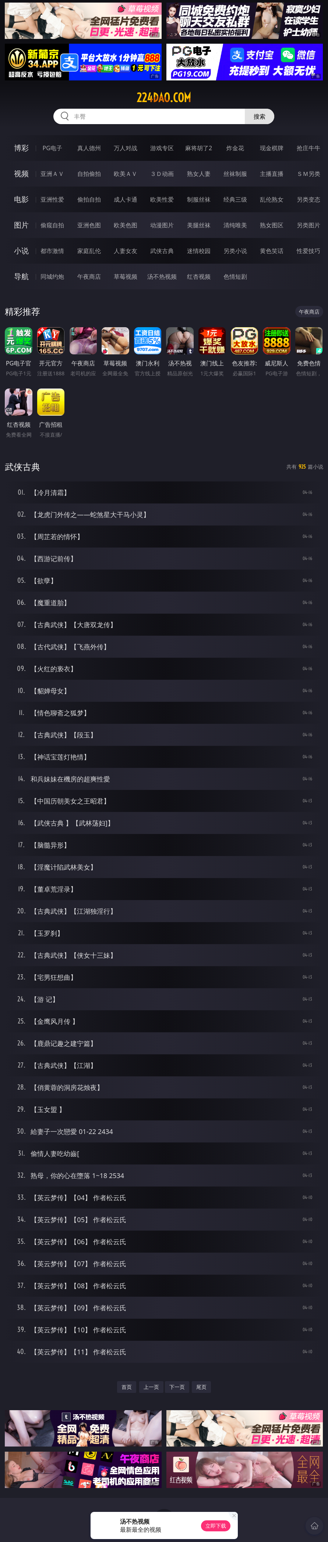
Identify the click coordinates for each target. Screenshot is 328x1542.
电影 (21, 199)
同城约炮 (52, 276)
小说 (21, 251)
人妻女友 (125, 251)
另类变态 (308, 199)
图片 (21, 225)
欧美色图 (125, 225)
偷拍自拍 (89, 199)
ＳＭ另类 (308, 174)
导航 (21, 276)
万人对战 (125, 148)
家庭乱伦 (89, 251)
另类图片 (308, 225)
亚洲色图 (89, 225)
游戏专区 (162, 148)
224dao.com (164, 97)
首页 (126, 1386)
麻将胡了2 (198, 148)
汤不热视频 (162, 276)
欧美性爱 (162, 199)
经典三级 (235, 199)
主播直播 (271, 174)
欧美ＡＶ (125, 174)
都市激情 (52, 251)
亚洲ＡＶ (52, 174)
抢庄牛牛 (308, 148)
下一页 (177, 1386)
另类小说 (235, 251)
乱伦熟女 (271, 199)
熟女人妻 (199, 174)
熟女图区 (271, 225)
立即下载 (215, 1525)
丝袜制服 (235, 174)
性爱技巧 (308, 251)
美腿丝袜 (199, 225)
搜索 (259, 116)
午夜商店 (89, 276)
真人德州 (89, 148)
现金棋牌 (271, 148)
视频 (21, 173)
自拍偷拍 (89, 174)
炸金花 (235, 148)
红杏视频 (199, 276)
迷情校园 (199, 251)
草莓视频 (125, 276)
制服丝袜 (199, 199)
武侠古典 (162, 251)
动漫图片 (162, 225)
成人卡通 (125, 199)
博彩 (21, 148)
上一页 (151, 1386)
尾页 (201, 1386)
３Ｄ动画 (162, 174)
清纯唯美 (235, 225)
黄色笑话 (271, 251)
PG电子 (52, 148)
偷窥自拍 (52, 225)
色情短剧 (235, 276)
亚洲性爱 (52, 199)
